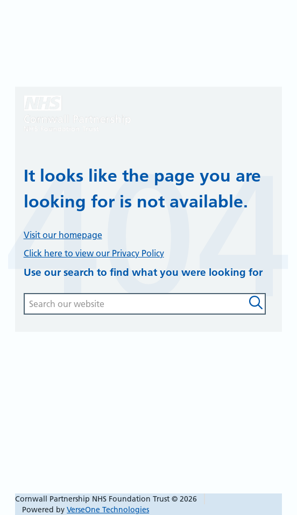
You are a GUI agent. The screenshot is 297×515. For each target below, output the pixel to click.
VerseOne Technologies (108, 509)
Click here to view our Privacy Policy (94, 253)
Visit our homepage (63, 234)
